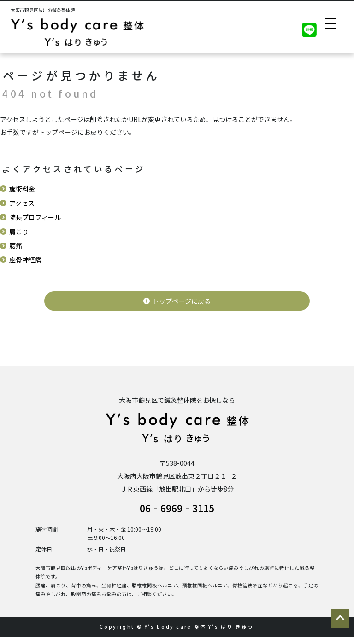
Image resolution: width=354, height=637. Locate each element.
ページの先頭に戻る (340, 618)
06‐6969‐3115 (177, 508)
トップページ (58, 132)
